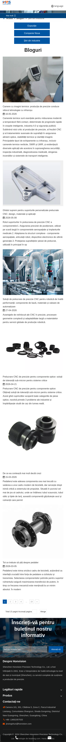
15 (31, 602)
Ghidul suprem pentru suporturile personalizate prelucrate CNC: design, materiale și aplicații (31, 212)
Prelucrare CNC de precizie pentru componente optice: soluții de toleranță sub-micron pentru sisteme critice (32, 379)
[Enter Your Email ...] (25, 649)
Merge (43, 611)
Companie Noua (32, 33)
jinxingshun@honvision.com (18, 724)
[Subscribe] (56, 649)
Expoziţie (32, 26)
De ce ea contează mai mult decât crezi (22, 473)
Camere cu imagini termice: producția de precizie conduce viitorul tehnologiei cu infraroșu (31, 108)
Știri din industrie (32, 40)
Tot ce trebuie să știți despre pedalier (21, 562)
